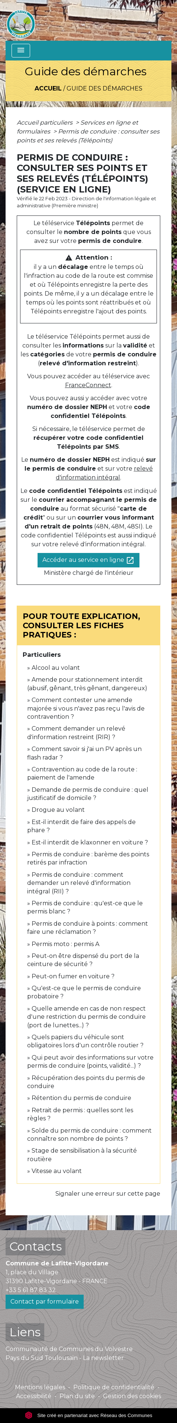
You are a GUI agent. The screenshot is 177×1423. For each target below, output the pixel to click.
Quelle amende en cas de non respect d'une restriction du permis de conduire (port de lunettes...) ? (86, 1017)
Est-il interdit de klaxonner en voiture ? (90, 842)
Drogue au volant (58, 809)
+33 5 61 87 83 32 (31, 1290)
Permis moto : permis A (65, 944)
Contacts (35, 1246)
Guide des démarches (104, 88)
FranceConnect (88, 385)
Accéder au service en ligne (88, 560)
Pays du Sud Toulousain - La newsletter (65, 1357)
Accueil (48, 88)
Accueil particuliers (45, 122)
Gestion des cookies (132, 1396)
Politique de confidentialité (113, 1387)
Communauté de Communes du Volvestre (69, 1349)
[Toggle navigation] (21, 50)
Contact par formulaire (44, 1301)
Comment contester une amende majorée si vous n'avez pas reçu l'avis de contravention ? (86, 708)
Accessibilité (33, 1396)
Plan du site (77, 1396)
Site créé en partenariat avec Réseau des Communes (88, 1415)
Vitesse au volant (57, 1171)
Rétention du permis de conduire (81, 1097)
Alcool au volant (56, 667)
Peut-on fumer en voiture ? (73, 976)
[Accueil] (21, 20)
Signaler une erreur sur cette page (107, 1193)
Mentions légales (40, 1387)
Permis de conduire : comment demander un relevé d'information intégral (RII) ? (79, 883)
